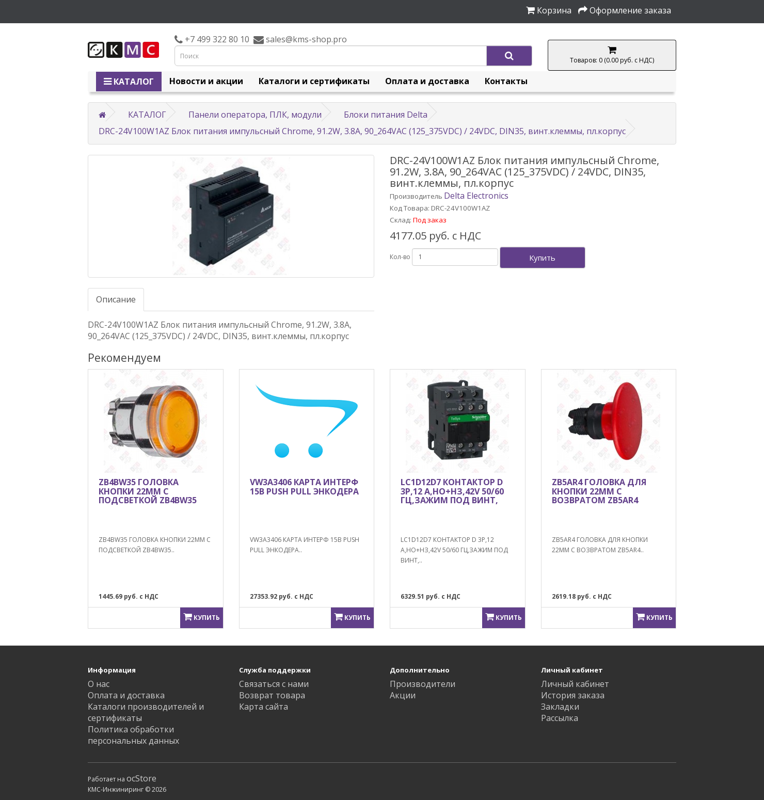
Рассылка (559, 718)
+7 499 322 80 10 (216, 39)
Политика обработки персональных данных (133, 735)
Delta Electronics (476, 195)
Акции (403, 695)
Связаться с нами (274, 684)
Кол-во (400, 256)
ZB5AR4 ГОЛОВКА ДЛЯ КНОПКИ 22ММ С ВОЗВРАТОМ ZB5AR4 (599, 491)
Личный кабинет (575, 684)
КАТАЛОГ (129, 81)
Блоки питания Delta (385, 114)
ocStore (141, 778)
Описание (116, 299)
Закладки (560, 706)
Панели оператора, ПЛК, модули (255, 114)
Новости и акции (206, 81)
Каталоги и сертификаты (314, 81)
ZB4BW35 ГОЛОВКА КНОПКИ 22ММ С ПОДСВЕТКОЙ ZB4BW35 (148, 491)
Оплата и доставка (427, 81)
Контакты (506, 81)
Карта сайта (263, 706)
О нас (98, 684)
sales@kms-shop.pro (305, 39)
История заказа (572, 695)
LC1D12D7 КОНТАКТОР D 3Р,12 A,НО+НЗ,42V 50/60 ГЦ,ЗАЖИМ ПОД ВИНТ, (452, 491)
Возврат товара (272, 695)
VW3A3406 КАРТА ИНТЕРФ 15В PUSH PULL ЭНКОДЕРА (304, 486)
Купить (542, 257)
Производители (422, 684)
